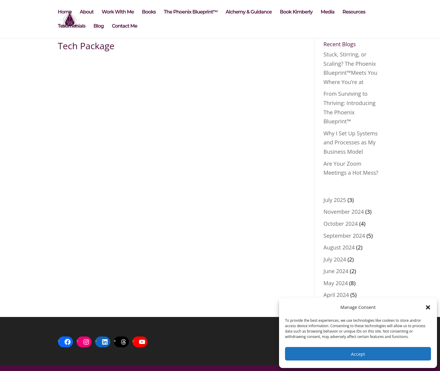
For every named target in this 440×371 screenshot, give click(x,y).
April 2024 (336, 294)
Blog (98, 26)
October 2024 (340, 223)
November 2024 (343, 211)
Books (149, 12)
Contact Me (124, 26)
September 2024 (344, 235)
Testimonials (72, 26)
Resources (353, 12)
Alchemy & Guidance (249, 12)
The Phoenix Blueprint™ (191, 12)
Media (328, 12)
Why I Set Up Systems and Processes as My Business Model (350, 142)
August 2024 (339, 247)
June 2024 (335, 271)
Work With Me (118, 12)
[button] (428, 307)
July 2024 (334, 259)
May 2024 (335, 283)
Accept (358, 354)
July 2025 (334, 200)
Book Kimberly (296, 12)
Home (65, 12)
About (87, 12)
